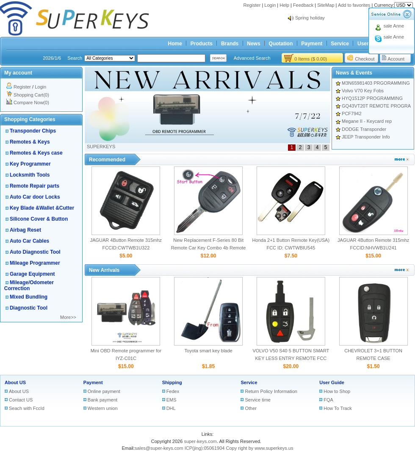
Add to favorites (354, 5)
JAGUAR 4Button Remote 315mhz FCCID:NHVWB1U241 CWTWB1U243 (373, 248)
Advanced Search (252, 58)
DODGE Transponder (364, 129)
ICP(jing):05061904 (205, 448)
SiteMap (325, 5)
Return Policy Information (271, 391)
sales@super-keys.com (159, 448)
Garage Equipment (32, 274)
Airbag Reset (25, 230)
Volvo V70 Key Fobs (363, 90)
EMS (171, 399)
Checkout (364, 58)
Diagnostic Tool (28, 308)
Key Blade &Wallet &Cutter (42, 208)
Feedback (303, 5)
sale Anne (394, 25)
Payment (311, 44)
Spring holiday (310, 17)
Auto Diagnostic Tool (35, 252)
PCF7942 (351, 113)
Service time (258, 399)
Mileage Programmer (35, 263)
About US (15, 382)
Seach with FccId (26, 408)
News (253, 44)
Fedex (173, 391)
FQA (328, 399)
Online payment (104, 391)
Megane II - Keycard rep (367, 121)
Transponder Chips (33, 131)
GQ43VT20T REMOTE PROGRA (376, 105)
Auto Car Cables (29, 241)
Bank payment (102, 399)
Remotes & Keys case (36, 153)
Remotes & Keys (30, 142)
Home (175, 44)
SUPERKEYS (101, 146)
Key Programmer (30, 164)
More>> (68, 317)
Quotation (281, 44)
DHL (171, 408)
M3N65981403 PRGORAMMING (376, 83)
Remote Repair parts (34, 186)
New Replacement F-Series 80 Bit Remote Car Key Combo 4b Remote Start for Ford (208, 248)
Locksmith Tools (30, 175)
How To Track (337, 408)
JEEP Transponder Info (366, 136)
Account (395, 58)
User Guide (331, 382)
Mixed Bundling (28, 297)
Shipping (172, 382)
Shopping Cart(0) (31, 94)
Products (202, 44)
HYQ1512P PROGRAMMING (372, 98)
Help (284, 5)
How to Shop (337, 391)
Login (270, 5)
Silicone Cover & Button (39, 219)
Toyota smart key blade (208, 350)
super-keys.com (200, 441)
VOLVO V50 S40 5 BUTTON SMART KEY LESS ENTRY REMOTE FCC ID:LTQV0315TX (290, 358)
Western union (103, 408)
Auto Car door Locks (35, 197)
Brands (229, 44)
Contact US (21, 399)
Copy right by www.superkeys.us (259, 448)
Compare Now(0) (31, 102)
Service (340, 44)
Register (251, 5)
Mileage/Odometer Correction (29, 285)
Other (251, 408)
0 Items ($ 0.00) (310, 58)
